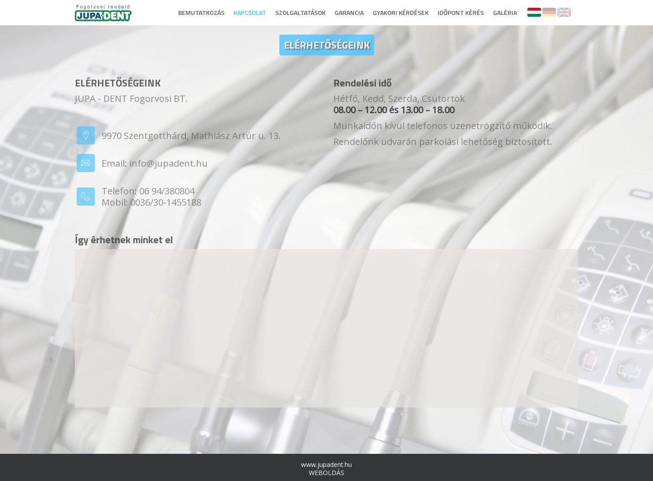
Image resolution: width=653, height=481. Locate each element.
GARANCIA (349, 12)
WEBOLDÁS (326, 472)
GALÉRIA (505, 12)
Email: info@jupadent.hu (155, 165)
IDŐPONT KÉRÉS (461, 12)
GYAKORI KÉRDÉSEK (401, 12)
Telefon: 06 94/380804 (148, 193)
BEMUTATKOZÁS (201, 12)
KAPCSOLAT (250, 12)
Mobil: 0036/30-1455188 (151, 204)
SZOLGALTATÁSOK (300, 12)
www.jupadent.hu (326, 464)
